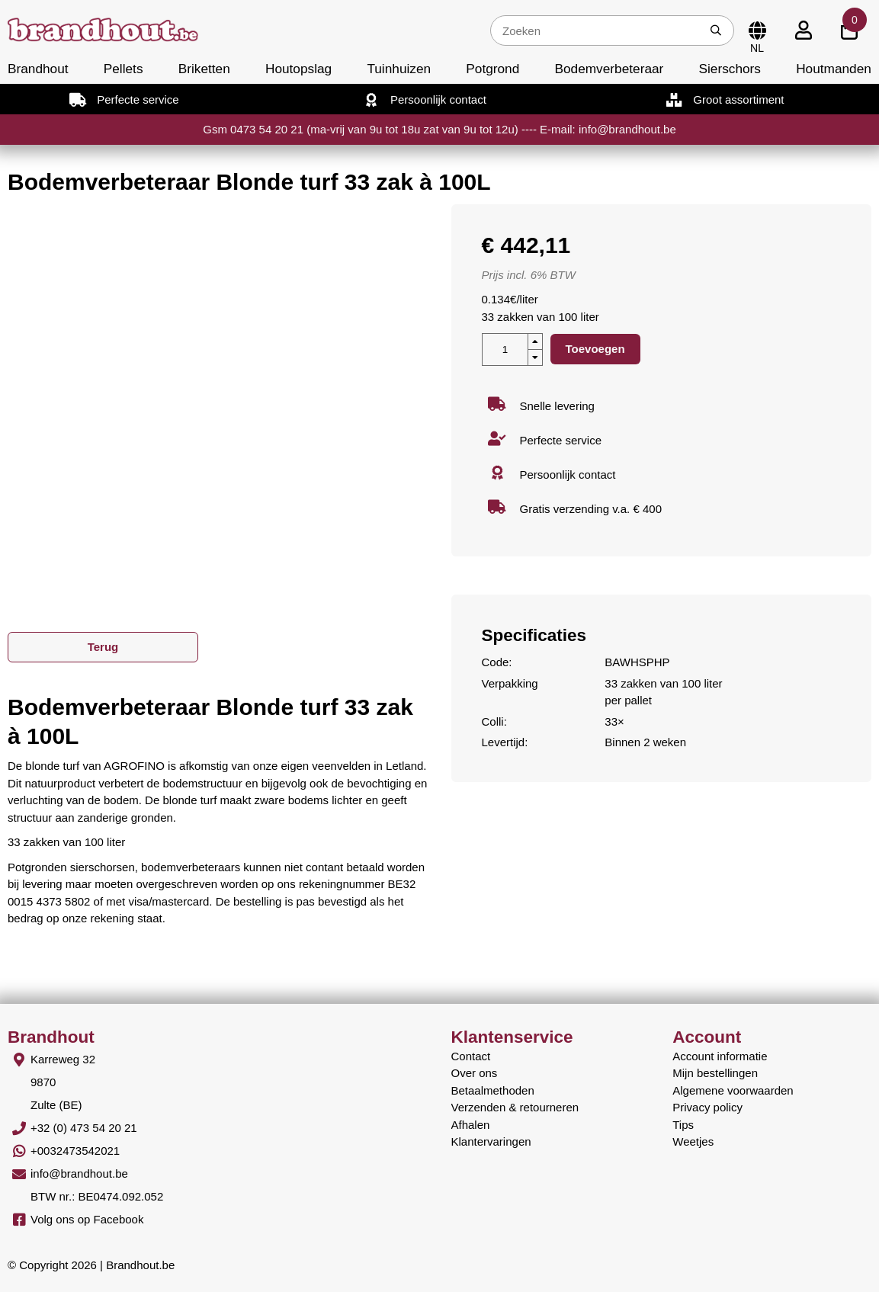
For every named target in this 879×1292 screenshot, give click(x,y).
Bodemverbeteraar (608, 68)
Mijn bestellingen (715, 1072)
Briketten (204, 68)
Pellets (123, 68)
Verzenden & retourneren (515, 1107)
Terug (103, 646)
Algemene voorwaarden (732, 1090)
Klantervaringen (491, 1141)
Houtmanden (833, 68)
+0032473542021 (75, 1150)
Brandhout (38, 68)
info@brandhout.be (79, 1173)
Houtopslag (298, 68)
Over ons (474, 1072)
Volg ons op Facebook (86, 1219)
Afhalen (470, 1124)
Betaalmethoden (492, 1090)
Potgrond (492, 68)
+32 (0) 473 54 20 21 (83, 1127)
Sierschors (729, 68)
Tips (683, 1124)
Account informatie (719, 1056)
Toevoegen (595, 348)
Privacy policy (707, 1107)
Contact (471, 1056)
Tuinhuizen (399, 68)
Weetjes (693, 1141)
